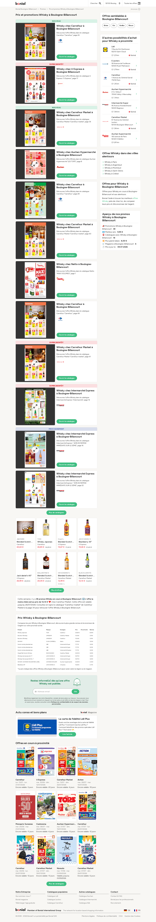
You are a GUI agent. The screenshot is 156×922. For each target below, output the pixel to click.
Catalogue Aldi (84, 903)
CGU (121, 916)
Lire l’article (67, 734)
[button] (56, 40)
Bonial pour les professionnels (122, 900)
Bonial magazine (22, 900)
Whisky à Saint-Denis (112, 171)
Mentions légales (88, 916)
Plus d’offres (56, 590)
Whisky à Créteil (110, 174)
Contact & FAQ (116, 896)
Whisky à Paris (109, 162)
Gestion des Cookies (132, 916)
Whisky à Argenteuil (112, 165)
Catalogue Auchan (86, 896)
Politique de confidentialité (107, 916)
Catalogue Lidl (52, 896)
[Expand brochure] (35, 41)
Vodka (121, 25)
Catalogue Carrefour (55, 903)
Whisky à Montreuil (111, 168)
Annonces (135, 9)
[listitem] (25, 534)
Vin (113, 25)
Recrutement (116, 903)
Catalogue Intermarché (88, 900)
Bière (106, 25)
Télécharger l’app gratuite (25, 903)
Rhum (131, 25)
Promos (43, 9)
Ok (75, 691)
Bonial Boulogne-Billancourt (26, 9)
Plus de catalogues (56, 513)
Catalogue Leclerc (54, 900)
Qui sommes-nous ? (23, 896)
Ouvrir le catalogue (67, 57)
